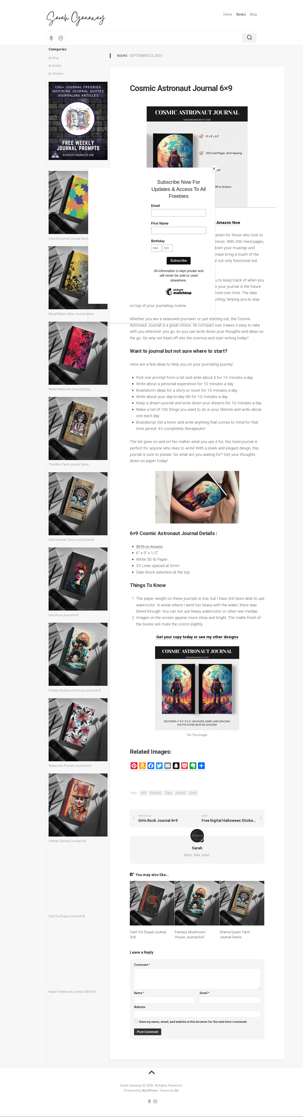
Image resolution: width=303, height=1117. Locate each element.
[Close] (214, 168)
